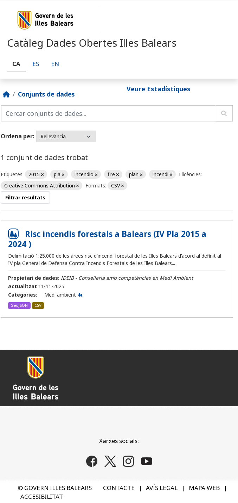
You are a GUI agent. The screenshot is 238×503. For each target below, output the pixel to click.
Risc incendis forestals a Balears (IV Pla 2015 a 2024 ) (107, 239)
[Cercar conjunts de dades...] (108, 113)
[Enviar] (224, 113)
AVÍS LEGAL (162, 488)
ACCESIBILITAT (41, 496)
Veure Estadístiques (159, 89)
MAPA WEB (204, 488)
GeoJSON (19, 305)
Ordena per (17, 136)
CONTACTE (119, 488)
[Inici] (6, 94)
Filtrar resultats (25, 197)
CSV (37, 305)
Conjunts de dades (46, 94)
